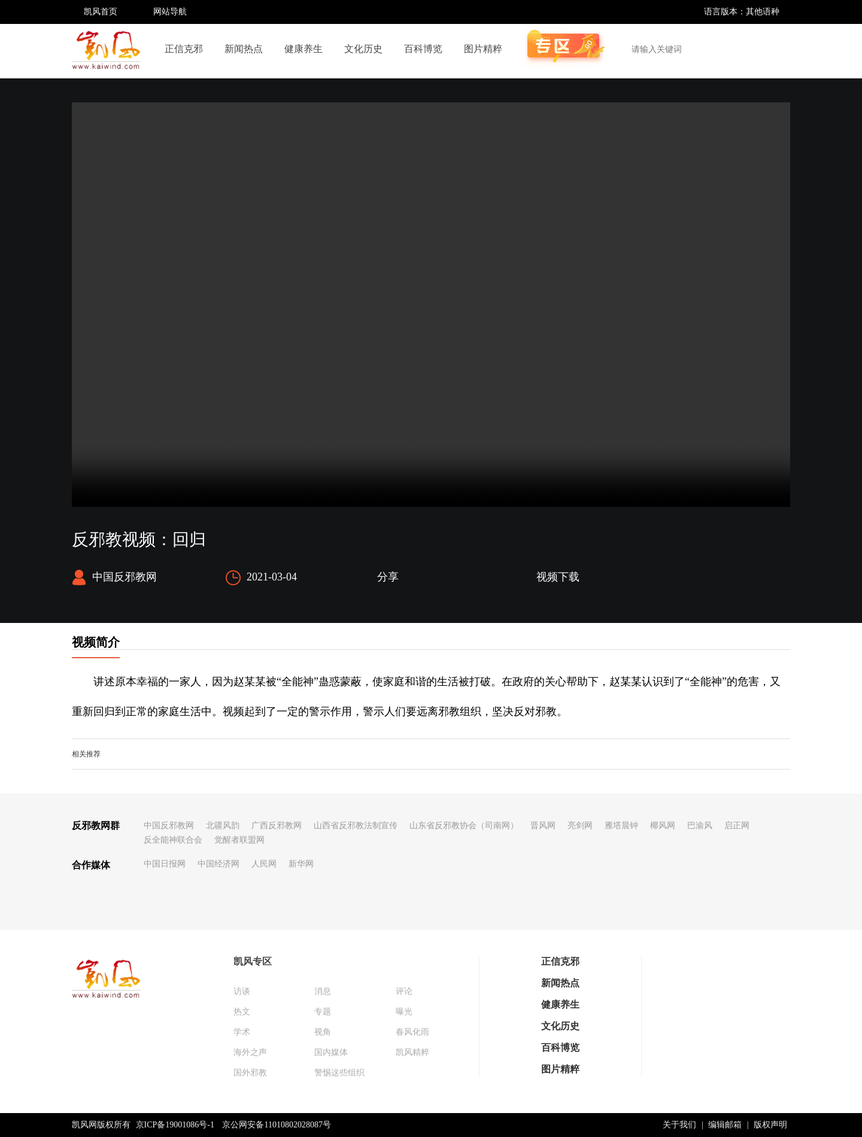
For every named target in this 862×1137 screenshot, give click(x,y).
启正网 (736, 825)
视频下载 (557, 577)
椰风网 (662, 825)
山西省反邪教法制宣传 (355, 825)
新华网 (301, 863)
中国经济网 (218, 863)
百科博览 (423, 49)
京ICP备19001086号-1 (175, 1124)
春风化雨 (412, 1031)
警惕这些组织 (339, 1072)
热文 (241, 1011)
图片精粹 (483, 49)
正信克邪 (184, 49)
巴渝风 (699, 825)
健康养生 (303, 49)
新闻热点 (243, 49)
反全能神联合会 (173, 839)
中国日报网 (165, 863)
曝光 (404, 1011)
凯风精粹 (412, 1052)
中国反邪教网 (169, 825)
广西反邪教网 (276, 825)
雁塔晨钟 (621, 825)
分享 (388, 577)
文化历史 (363, 49)
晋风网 (543, 825)
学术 (241, 1031)
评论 (404, 991)
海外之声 (250, 1052)
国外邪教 (250, 1072)
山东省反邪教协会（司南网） (463, 825)
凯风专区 (252, 961)
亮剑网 (580, 825)
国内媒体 (331, 1052)
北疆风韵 (222, 825)
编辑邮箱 (725, 1124)
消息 (322, 991)
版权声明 (770, 1124)
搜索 (774, 49)
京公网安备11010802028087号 (276, 1124)
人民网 (264, 863)
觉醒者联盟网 (239, 839)
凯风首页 (100, 11)
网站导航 (170, 11)
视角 (322, 1031)
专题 (322, 1011)
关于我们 (679, 1124)
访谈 (241, 991)
